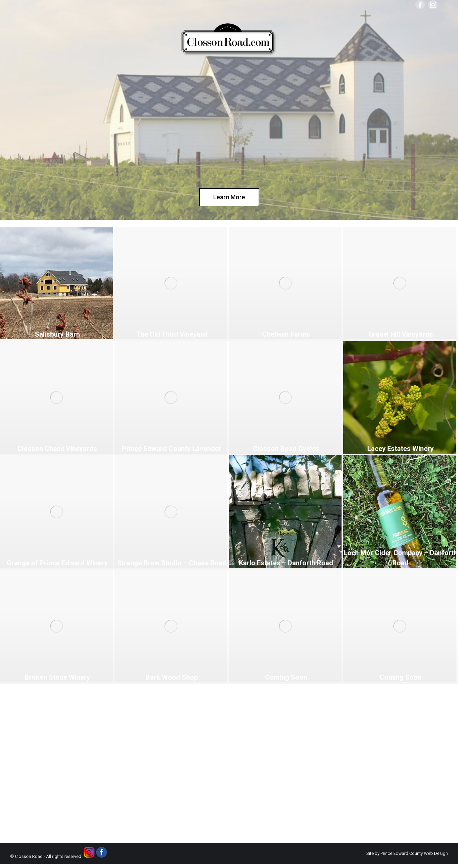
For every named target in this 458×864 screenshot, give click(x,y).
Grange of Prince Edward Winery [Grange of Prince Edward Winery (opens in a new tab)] (57, 563)
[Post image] (56, 626)
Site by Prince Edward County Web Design (407, 853)
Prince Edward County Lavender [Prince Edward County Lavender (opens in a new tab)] (171, 449)
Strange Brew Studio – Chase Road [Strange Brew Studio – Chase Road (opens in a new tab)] (171, 563)
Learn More (229, 197)
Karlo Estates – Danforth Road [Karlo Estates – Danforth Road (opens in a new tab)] (286, 563)
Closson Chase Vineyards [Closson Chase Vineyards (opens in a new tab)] (57, 449)
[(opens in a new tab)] (56, 283)
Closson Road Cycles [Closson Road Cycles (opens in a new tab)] (286, 449)
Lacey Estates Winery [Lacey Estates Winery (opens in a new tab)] (400, 449)
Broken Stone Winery (57, 677)
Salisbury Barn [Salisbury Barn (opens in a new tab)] (57, 334)
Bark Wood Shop (172, 677)
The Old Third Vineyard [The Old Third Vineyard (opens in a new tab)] (171, 334)
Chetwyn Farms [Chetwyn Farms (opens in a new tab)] (286, 334)
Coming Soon (286, 677)
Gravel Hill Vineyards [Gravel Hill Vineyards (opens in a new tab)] (400, 334)
